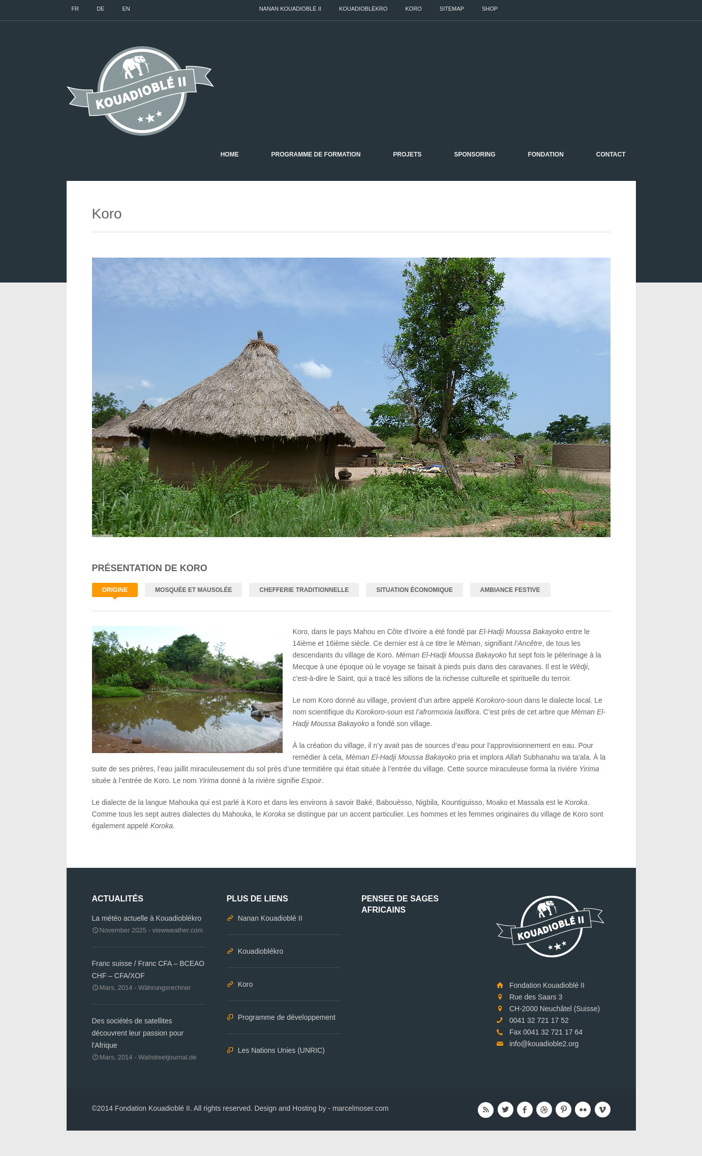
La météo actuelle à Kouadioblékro (147, 918)
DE (100, 9)
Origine (115, 589)
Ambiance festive (510, 589)
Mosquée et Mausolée (193, 589)
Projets (407, 154)
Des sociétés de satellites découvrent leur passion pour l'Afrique (138, 1033)
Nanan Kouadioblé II (290, 9)
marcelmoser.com (360, 1108)
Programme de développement (286, 1017)
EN (126, 9)
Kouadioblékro (363, 9)
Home (230, 154)
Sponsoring (474, 154)
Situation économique (414, 589)
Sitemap (452, 9)
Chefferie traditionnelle (304, 589)
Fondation (545, 154)
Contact (611, 154)
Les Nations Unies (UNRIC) (281, 1050)
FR (75, 9)
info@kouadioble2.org (543, 1044)
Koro (413, 9)
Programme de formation (316, 154)
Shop (490, 9)
